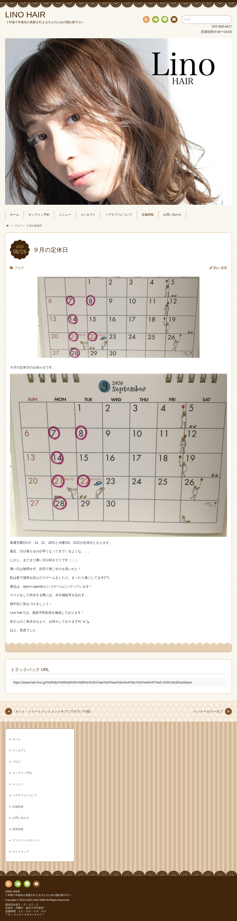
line (164, 20)
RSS (146, 20)
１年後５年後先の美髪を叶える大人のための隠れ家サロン (38, 895)
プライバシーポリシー (26, 840)
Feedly (155, 20)
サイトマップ (20, 851)
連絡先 (174, 20)
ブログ (19, 268)
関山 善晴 (220, 268)
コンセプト (88, 214)
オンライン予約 (39, 214)
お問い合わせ (172, 214)
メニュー (65, 214)
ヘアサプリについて (118, 214)
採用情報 (17, 829)
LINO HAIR (12, 891)
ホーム (14, 214)
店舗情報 (148, 214)
